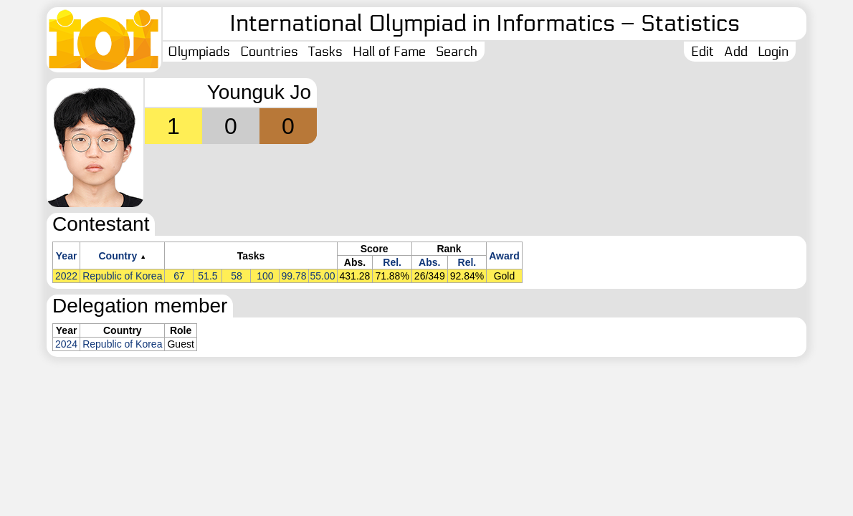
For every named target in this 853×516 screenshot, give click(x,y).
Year (66, 256)
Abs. (429, 262)
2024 (66, 344)
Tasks (325, 51)
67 (179, 276)
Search (456, 51)
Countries (269, 51)
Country (118, 256)
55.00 (322, 276)
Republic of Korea (122, 276)
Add (736, 51)
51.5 (207, 276)
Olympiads (199, 51)
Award (504, 256)
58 (236, 276)
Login (773, 51)
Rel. (392, 262)
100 (265, 276)
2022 (66, 276)
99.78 (293, 276)
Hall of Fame (389, 51)
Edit (702, 51)
